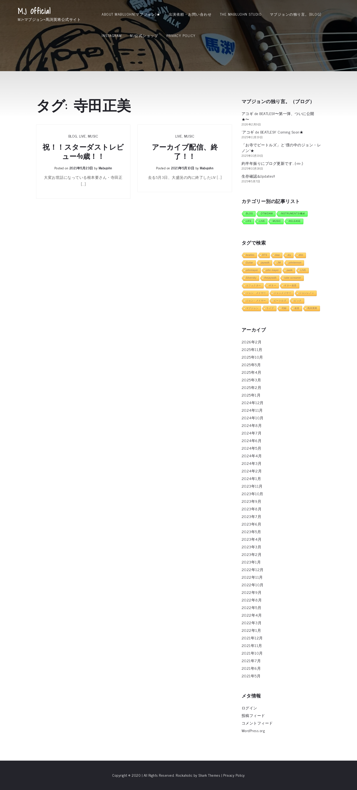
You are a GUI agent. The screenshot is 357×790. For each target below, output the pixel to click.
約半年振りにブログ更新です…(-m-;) (272, 163)
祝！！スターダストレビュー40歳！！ (83, 152)
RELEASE (295, 221)
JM (279, 262)
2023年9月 (252, 501)
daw (277, 255)
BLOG (72, 136)
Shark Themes (209, 775)
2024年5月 (252, 448)
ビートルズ (280, 300)
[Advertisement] (178, 82)
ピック (298, 300)
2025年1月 (251, 395)
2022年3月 (252, 622)
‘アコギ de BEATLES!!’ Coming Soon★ (273, 132)
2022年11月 (252, 577)
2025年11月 (252, 349)
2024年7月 (252, 433)
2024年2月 (252, 471)
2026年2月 (252, 342)
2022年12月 (253, 569)
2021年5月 (251, 676)
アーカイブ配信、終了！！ (185, 152)
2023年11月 (252, 486)
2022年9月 (252, 592)
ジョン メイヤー (256, 293)
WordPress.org (253, 730)
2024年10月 (253, 418)
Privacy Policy (181, 35)
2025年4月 (252, 372)
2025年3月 (251, 380)
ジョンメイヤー (282, 293)
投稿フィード (253, 715)
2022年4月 (252, 615)
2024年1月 (251, 478)
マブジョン (252, 308)
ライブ (270, 308)
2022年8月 (252, 600)
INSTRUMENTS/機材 (293, 213)
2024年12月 (253, 402)
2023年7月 (252, 516)
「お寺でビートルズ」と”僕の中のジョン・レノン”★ (281, 147)
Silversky (251, 278)
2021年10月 (252, 653)
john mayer (272, 270)
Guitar (249, 262)
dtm (301, 255)
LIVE (82, 136)
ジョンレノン (306, 293)
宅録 (284, 308)
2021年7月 (251, 660)
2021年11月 (252, 645)
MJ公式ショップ (144, 35)
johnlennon (295, 262)
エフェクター (253, 285)
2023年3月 (252, 547)
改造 (297, 308)
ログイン (249, 708)
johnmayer (252, 270)
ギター (272, 285)
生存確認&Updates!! (258, 176)
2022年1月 (251, 630)
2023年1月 (251, 562)
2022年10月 (253, 585)
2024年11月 (252, 410)
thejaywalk (270, 278)
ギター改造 (290, 285)
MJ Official (34, 11)
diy (289, 255)
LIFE (249, 221)
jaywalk (265, 262)
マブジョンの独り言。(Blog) (295, 14)
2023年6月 (252, 524)
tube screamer (293, 278)
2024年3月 (252, 463)
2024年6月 (252, 440)
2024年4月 (252, 456)
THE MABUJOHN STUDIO (241, 14)
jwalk (290, 270)
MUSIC (93, 136)
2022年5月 (252, 607)
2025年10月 (252, 357)
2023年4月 (252, 539)
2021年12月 (252, 638)
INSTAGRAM (112, 35)
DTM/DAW (267, 213)
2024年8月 (252, 425)
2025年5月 (251, 364)
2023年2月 (252, 554)
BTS (264, 255)
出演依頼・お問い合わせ (190, 14)
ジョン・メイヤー (256, 300)
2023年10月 (252, 493)
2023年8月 (252, 509)
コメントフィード (257, 723)
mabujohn (105, 168)
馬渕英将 (312, 308)
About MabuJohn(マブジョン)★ (131, 14)
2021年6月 (251, 668)
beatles (250, 255)
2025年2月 (252, 387)
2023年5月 (251, 531)
